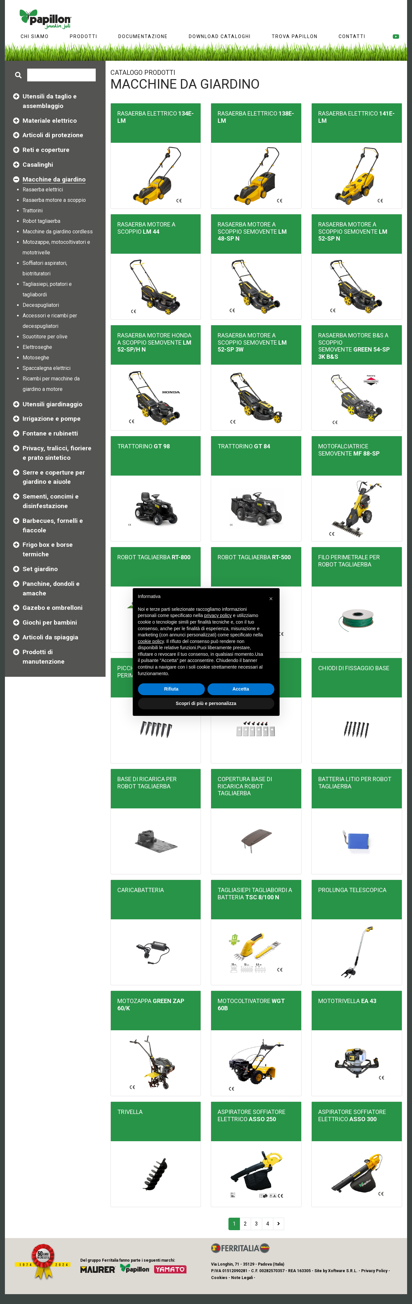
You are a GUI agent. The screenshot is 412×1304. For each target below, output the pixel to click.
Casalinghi (38, 164)
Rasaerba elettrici (43, 189)
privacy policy (218, 615)
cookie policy (151, 641)
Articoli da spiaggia (50, 637)
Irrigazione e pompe (52, 418)
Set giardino (40, 569)
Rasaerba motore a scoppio (54, 200)
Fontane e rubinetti (50, 433)
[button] (271, 598)
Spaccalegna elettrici (46, 368)
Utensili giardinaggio (52, 404)
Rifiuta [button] (171, 689)
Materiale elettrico (50, 120)
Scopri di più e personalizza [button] (206, 703)
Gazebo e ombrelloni (53, 607)
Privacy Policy (374, 1271)
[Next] (278, 1224)
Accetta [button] (240, 689)
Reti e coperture (46, 150)
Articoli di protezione (53, 135)
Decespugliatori (41, 305)
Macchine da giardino (54, 179)
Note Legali (242, 1277)
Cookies (219, 1277)
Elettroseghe (37, 347)
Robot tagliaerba (41, 221)
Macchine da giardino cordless (58, 231)
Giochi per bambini (50, 622)
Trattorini (33, 210)
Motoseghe (36, 357)
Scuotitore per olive (45, 336)
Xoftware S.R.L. (343, 1271)
